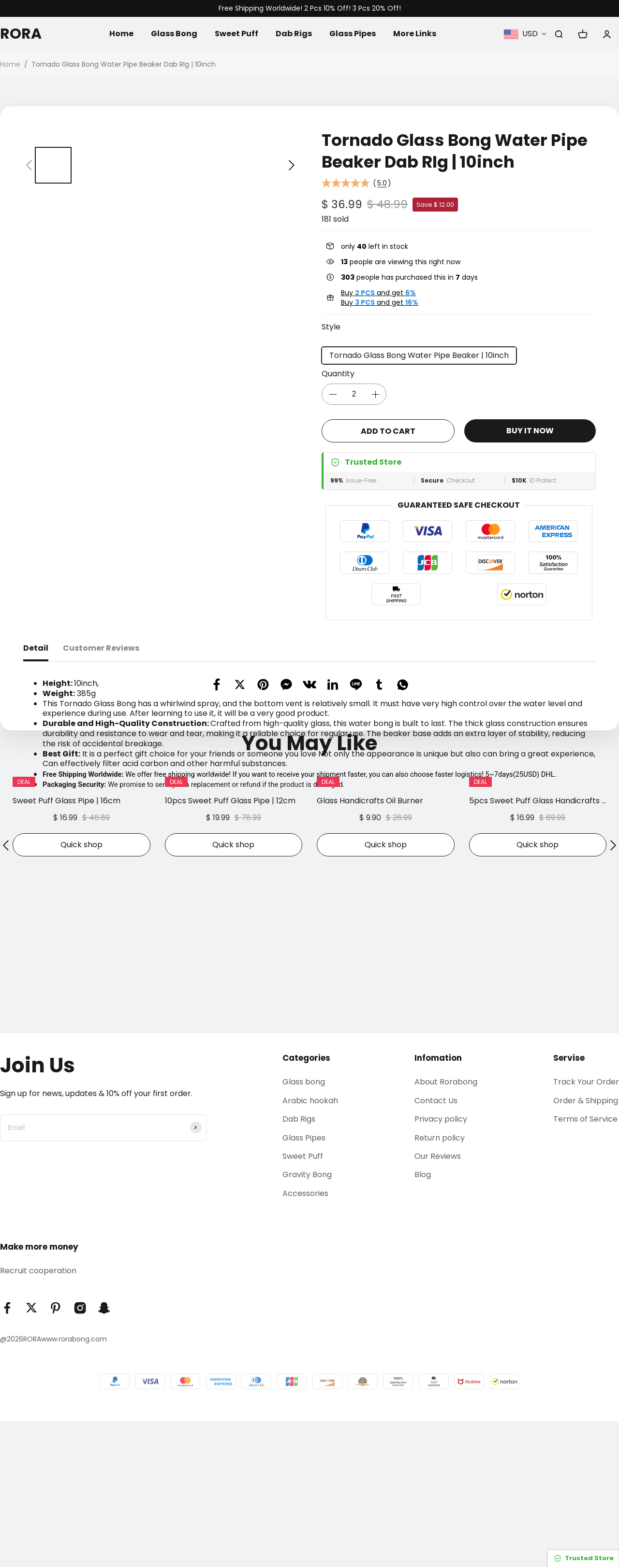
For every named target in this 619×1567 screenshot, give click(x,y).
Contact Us (435, 1246)
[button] (29, 165)
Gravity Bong (307, 1320)
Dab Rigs (294, 33)
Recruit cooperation (38, 1416)
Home (121, 33)
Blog (422, 1320)
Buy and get (378, 293)
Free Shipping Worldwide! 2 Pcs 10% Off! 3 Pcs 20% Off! (310, 8)
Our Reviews (437, 1302)
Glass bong (303, 1227)
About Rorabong (445, 1227)
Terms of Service (585, 1264)
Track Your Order (586, 1227)
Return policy (439, 1283)
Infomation (438, 1204)
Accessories (305, 1339)
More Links (414, 33)
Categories (306, 1204)
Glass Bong (174, 33)
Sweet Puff (236, 33)
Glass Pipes (352, 33)
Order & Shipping (585, 1246)
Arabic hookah (310, 1246)
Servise (569, 1204)
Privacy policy (440, 1264)
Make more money (39, 1392)
